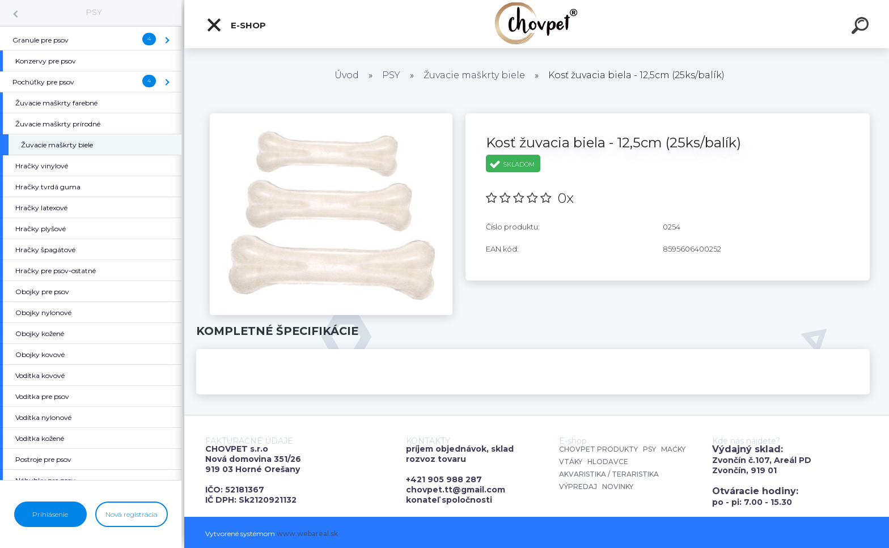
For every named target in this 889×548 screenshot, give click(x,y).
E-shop (236, 25)
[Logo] (536, 24)
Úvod (347, 75)
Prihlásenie (50, 514)
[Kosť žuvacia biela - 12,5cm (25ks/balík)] (331, 117)
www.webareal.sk (307, 533)
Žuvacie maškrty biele (474, 75)
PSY (94, 12)
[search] (862, 27)
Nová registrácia (131, 514)
